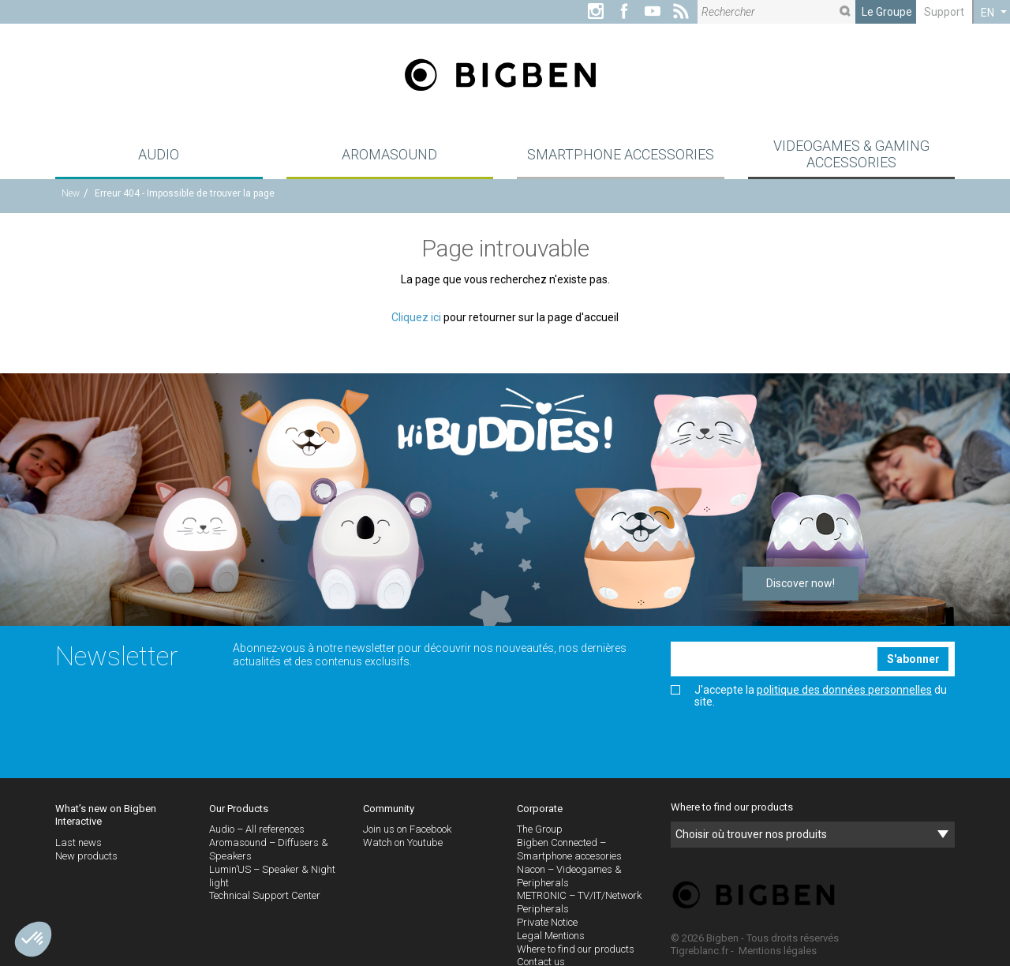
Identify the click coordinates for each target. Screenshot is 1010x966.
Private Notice (547, 922)
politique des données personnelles (844, 689)
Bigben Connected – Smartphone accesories (569, 849)
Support (944, 12)
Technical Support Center (264, 895)
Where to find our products (575, 949)
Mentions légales (778, 951)
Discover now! (800, 583)
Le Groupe (887, 12)
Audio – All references (257, 829)
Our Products (238, 808)
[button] (33, 939)
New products (86, 856)
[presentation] (791, 743)
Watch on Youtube (403, 842)
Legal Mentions (551, 936)
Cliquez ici (416, 317)
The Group (540, 829)
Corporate (540, 808)
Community (388, 808)
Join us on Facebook (407, 829)
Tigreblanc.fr (699, 951)
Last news (78, 842)
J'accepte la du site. (809, 696)
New (71, 193)
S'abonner (913, 659)
